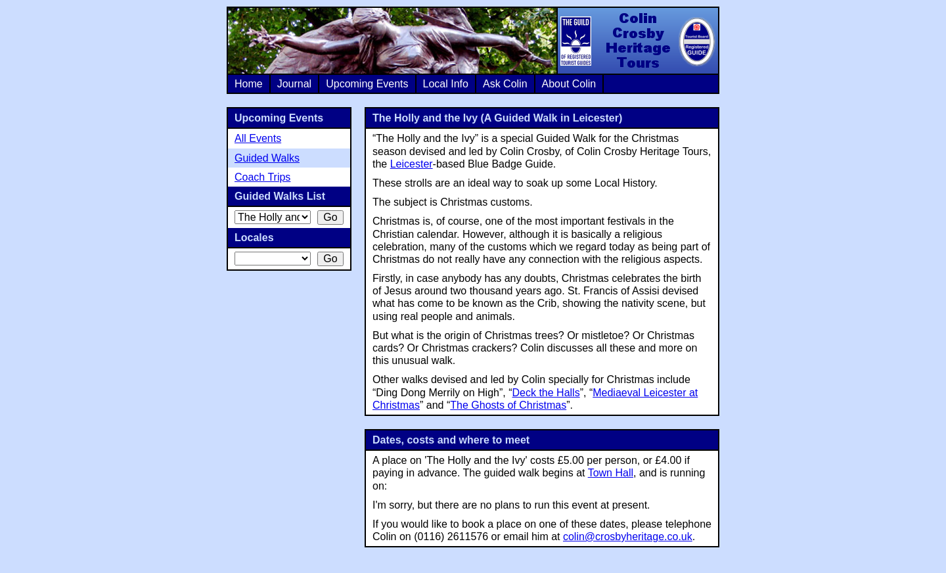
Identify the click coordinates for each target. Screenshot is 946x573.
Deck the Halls (546, 392)
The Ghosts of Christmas (508, 405)
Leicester (411, 164)
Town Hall (610, 472)
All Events (258, 138)
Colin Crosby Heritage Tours (637, 41)
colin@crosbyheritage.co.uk (627, 536)
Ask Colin (505, 83)
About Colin (569, 83)
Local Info (445, 83)
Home (249, 83)
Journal (294, 83)
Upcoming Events (367, 83)
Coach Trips (262, 177)
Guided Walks (267, 158)
